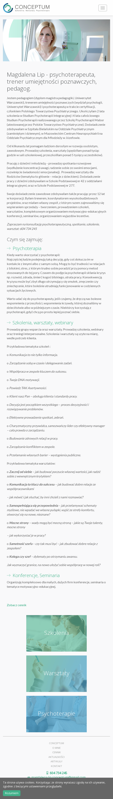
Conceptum (56, 743)
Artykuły (56, 761)
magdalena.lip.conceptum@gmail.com (58, 777)
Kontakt (56, 766)
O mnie (56, 748)
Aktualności (56, 757)
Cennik (56, 752)
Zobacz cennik (16, 605)
